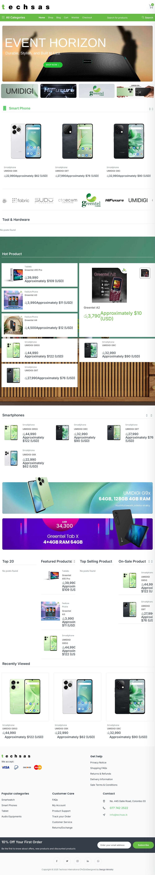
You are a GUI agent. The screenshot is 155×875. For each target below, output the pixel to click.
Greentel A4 (31, 320)
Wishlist (75, 17)
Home (42, 17)
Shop (50, 17)
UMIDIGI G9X (10, 170)
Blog (58, 17)
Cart (66, 17)
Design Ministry (106, 869)
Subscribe (143, 845)
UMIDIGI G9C (113, 170)
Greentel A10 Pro (33, 270)
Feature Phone (31, 291)
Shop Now (52, 64)
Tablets (28, 266)
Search (147, 17)
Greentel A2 (92, 307)
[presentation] (150, 109)
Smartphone (10, 167)
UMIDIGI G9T (62, 170)
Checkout (87, 17)
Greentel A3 (31, 295)
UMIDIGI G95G (32, 345)
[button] (147, 415)
